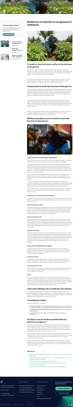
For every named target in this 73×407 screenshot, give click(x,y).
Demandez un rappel (64, 393)
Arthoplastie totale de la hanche (26, 385)
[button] (17, 2)
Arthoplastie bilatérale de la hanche (27, 390)
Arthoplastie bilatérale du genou (26, 392)
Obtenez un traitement (61, 3)
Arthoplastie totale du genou (25, 387)
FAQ (38, 396)
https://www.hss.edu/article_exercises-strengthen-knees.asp (43, 361)
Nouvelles (37, 2)
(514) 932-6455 (6, 393)
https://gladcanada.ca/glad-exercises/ (38, 364)
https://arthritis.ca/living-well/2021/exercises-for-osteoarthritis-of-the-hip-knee (47, 363)
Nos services (40, 387)
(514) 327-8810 (10, 395)
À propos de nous (41, 385)
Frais (23, 2)
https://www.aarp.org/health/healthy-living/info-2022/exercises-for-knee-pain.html (48, 366)
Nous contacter (56, 343)
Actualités (39, 392)
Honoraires (39, 394)
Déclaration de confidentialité (44, 398)
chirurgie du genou (38, 251)
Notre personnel (41, 390)
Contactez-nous (43, 3)
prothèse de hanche (63, 335)
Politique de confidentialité (18, 404)
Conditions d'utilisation (30, 404)
